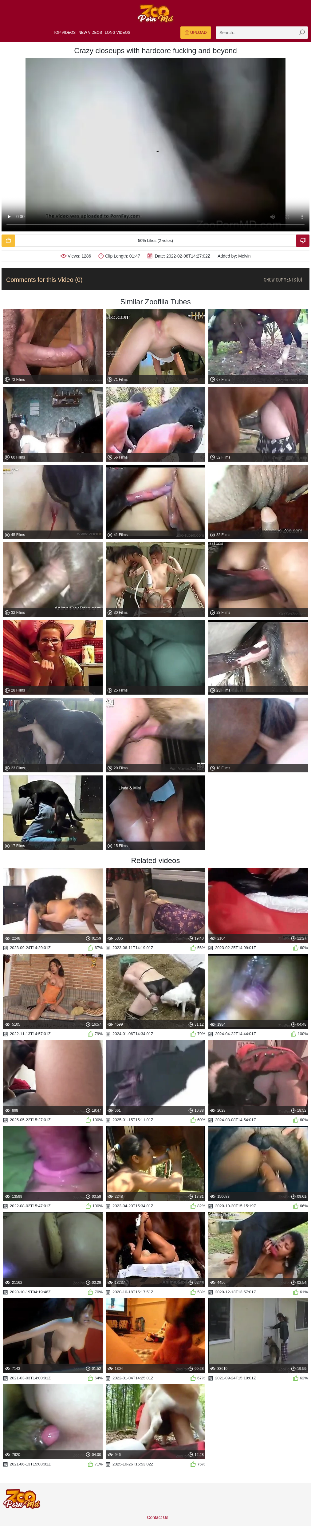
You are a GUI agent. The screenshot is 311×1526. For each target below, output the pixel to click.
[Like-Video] (8, 241)
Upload (196, 33)
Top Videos (64, 32)
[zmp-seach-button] (302, 32)
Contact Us (157, 1517)
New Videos (90, 32)
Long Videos (117, 32)
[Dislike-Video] (302, 241)
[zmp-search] (262, 32)
